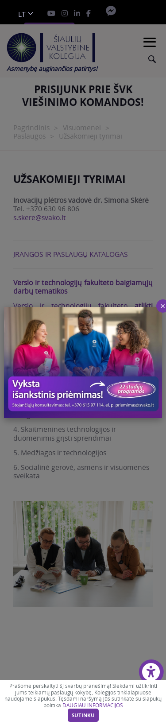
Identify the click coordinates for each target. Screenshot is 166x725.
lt (22, 14)
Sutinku (83, 715)
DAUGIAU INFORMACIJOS (92, 705)
